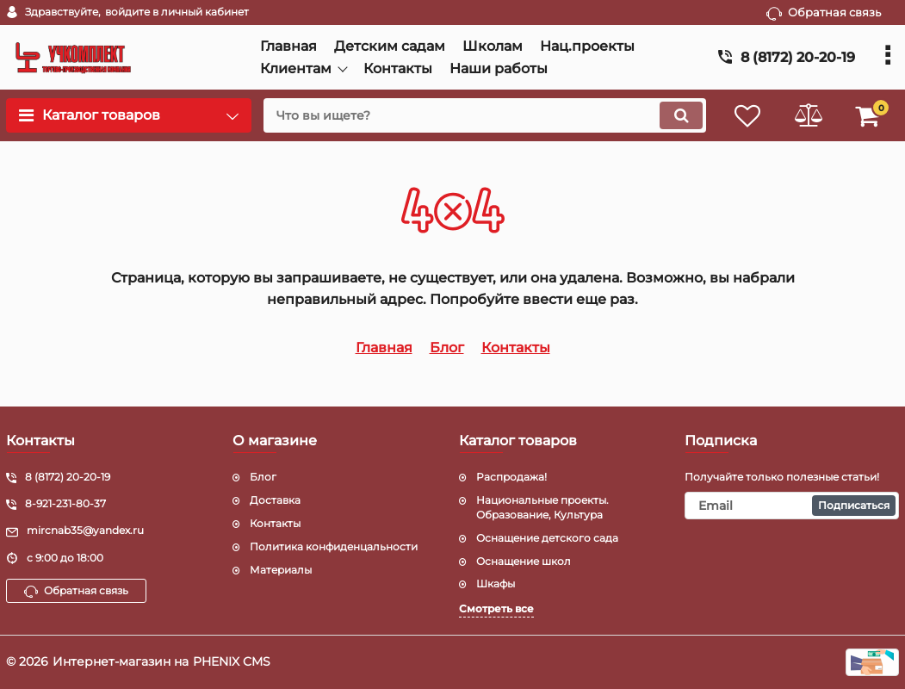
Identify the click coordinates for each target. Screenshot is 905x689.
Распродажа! (511, 476)
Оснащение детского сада (547, 537)
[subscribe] (792, 505)
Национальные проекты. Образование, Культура (542, 507)
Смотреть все (496, 608)
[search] (484, 115)
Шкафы (495, 583)
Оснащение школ (523, 561)
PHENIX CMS (231, 661)
